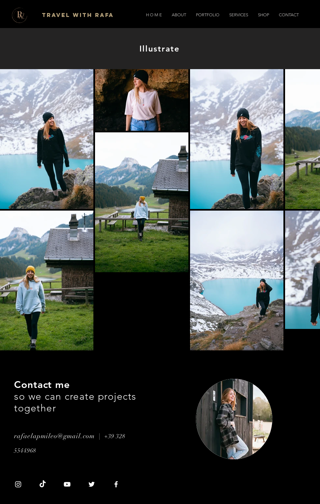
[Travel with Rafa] (78, 15)
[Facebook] (116, 484)
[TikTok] (43, 484)
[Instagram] (18, 484)
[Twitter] (92, 484)
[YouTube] (67, 484)
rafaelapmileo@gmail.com (54, 436)
